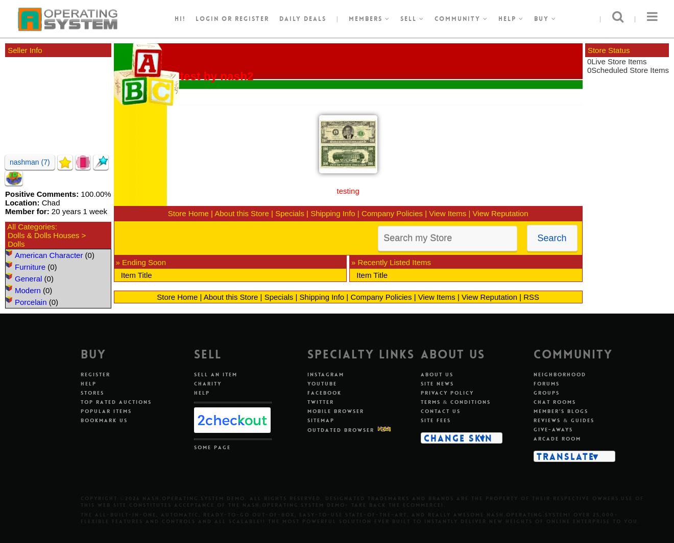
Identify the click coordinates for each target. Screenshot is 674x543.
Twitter (320, 402)
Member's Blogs (561, 411)
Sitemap (320, 420)
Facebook (324, 393)
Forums (547, 383)
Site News (437, 383)
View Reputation (500, 213)
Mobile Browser (335, 411)
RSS (531, 297)
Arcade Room (557, 438)
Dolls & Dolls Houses (43, 235)
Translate (565, 456)
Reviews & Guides (564, 420)
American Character (49, 255)
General (28, 278)
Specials (289, 213)
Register (95, 374)
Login (207, 19)
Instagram (325, 374)
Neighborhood (560, 374)
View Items (447, 213)
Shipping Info (332, 213)
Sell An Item (215, 374)
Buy (545, 19)
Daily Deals (302, 19)
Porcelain (31, 302)
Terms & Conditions (456, 402)
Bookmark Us (104, 420)
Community (461, 19)
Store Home (188, 213)
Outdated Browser (340, 430)
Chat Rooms (555, 402)
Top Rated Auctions (116, 402)
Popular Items (106, 411)
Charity (208, 383)
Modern (28, 290)
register (252, 19)
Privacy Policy (447, 393)
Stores (92, 393)
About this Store (241, 213)
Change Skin (458, 438)
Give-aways (553, 429)
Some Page (212, 447)
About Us (437, 374)
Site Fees (436, 420)
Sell (412, 19)
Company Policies (392, 213)
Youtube (322, 383)
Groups (547, 393)
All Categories (31, 226)
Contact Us (441, 411)
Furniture (30, 267)
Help (511, 19)
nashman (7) (30, 162)
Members (369, 19)
